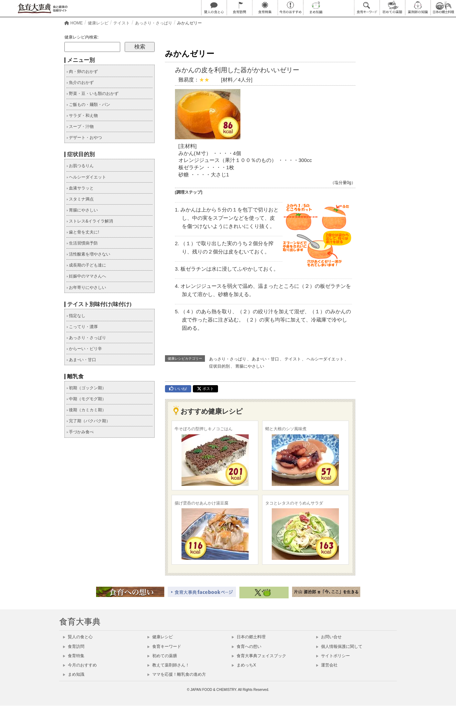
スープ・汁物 (80, 126)
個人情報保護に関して (339, 646)
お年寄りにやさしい (86, 287)
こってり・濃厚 (82, 326)
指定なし (75, 315)
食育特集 (73, 655)
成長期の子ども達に (86, 265)
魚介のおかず (80, 82)
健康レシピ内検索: (81, 37)
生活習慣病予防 (82, 243)
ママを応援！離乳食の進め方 (176, 674)
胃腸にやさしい (249, 366)
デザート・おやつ (84, 137)
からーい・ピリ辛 (84, 348)
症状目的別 (219, 366)
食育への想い (246, 646)
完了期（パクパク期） (88, 421)
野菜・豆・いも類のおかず (92, 93)
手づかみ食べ (80, 432)
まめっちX (244, 665)
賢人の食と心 (78, 636)
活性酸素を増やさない (88, 254)
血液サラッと (80, 188)
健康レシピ (160, 636)
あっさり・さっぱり (227, 359)
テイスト (292, 359)
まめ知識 (73, 674)
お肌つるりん (80, 165)
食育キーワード (164, 646)
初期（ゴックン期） (86, 387)
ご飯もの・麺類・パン (88, 104)
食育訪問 (73, 646)
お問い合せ (329, 636)
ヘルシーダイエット (325, 359)
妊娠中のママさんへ (86, 276)
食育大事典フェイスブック (259, 655)
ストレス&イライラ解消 (89, 221)
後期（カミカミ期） (86, 410)
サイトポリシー (333, 655)
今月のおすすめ (80, 665)
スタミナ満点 (80, 199)
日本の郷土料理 (249, 636)
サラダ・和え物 (82, 115)
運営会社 (327, 665)
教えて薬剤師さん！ (168, 665)
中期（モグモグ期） (86, 399)
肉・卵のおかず (82, 71)
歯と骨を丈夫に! (82, 232)
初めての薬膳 (162, 655)
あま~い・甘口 (265, 359)
